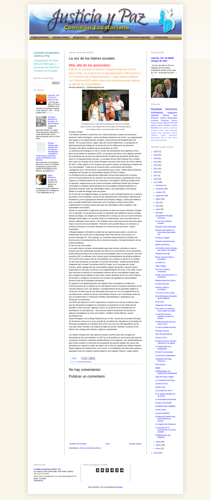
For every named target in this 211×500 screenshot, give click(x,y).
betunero (174, 133)
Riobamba (154, 128)
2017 (156, 182)
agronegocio (167, 133)
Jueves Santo (160, 410)
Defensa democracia (170, 128)
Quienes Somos (61, 37)
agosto (158, 199)
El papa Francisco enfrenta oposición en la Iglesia (165, 342)
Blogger (119, 487)
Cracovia (154, 123)
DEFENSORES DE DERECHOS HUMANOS (166, 372)
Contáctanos (161, 37)
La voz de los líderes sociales (163, 222)
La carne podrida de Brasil (165, 327)
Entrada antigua (135, 444)
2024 (156, 158)
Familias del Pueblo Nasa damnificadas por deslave (165, 419)
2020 (156, 172)
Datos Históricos (52, 176)
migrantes (166, 123)
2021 (156, 169)
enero (158, 448)
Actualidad (154, 120)
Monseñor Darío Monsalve (165, 227)
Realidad (93, 37)
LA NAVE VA (160, 263)
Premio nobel (164, 130)
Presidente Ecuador (170, 125)
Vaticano (174, 120)
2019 (156, 176)
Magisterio (79, 37)
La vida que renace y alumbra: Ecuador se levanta (164, 316)
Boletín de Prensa (162, 245)
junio (158, 206)
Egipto (157, 368)
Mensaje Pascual (162, 331)
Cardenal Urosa (161, 384)
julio (157, 202)
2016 (156, 453)
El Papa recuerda (162, 284)
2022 (156, 165)
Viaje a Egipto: (161, 266)
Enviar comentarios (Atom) (90, 448)
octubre (159, 192)
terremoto (174, 123)
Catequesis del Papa (163, 305)
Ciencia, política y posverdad (162, 288)
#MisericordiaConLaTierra (165, 280)
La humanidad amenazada (165, 399)
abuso (159, 133)
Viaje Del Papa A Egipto (164, 377)
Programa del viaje (162, 254)
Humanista (154, 130)
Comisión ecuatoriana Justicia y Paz (46, 54)
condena (163, 135)
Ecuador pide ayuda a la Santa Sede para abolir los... (165, 232)
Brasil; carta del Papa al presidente (164, 258)
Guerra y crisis (161, 338)
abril (158, 213)
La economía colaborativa (165, 356)
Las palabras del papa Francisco (164, 217)
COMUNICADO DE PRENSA (162, 436)
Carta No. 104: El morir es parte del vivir (53, 97)
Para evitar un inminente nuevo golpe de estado (165, 310)
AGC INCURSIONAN (163, 334)
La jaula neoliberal (162, 413)
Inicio (108, 444)
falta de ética (166, 137)
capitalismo (154, 135)
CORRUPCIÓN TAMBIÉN (165, 406)
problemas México (161, 140)
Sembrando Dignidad (139, 37)
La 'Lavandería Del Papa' (165, 380)
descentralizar (155, 137)
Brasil (161, 128)
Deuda (160, 123)
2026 (156, 152)
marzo (158, 442)
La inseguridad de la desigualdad (163, 347)
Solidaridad (165, 120)
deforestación (173, 135)
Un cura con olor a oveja (164, 293)
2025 (156, 155)
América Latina (156, 125)
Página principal (39, 37)
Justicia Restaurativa (168, 118)
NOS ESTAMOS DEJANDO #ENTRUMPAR (166, 297)
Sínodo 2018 (160, 387)
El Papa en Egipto (162, 238)
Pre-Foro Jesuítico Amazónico (162, 270)
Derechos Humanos (113, 37)
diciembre (160, 185)
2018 (156, 179)
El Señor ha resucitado (164, 352)
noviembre (160, 189)
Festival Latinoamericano (165, 241)
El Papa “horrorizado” (163, 403)
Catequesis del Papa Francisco (163, 360)
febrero (159, 445)
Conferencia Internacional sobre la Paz (165, 323)
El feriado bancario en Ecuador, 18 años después (53, 120)
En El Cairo (159, 302)
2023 (156, 162)
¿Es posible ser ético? (164, 391)
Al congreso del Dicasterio (165, 424)
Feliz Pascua (160, 364)
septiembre (160, 196)
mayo (158, 209)
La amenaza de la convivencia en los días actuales (165, 430)
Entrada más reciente (78, 444)
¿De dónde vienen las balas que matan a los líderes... (166, 249)
